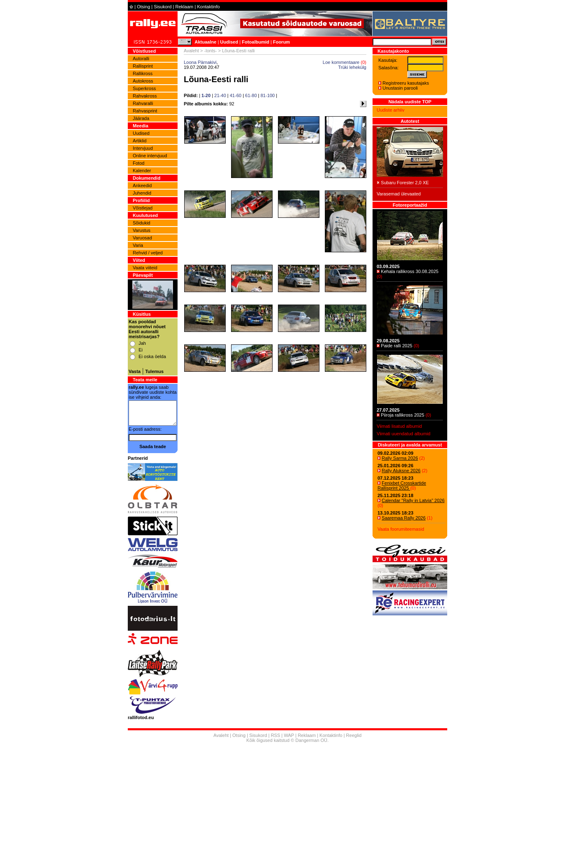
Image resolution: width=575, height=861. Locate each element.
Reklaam (184, 6)
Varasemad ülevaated (399, 193)
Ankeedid (142, 185)
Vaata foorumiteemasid (401, 529)
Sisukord (163, 6)
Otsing (143, 6)
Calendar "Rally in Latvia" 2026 (413, 500)
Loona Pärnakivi (200, 62)
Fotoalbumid (255, 41)
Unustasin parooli (400, 87)
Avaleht (191, 50)
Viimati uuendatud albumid (403, 433)
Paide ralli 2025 (396, 345)
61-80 (251, 95)
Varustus (142, 230)
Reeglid (353, 735)
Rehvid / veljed (148, 252)
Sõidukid (141, 222)
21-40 (220, 95)
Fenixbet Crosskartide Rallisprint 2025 (402, 485)
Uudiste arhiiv (390, 109)
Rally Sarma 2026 (400, 458)
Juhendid (142, 192)
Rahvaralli (143, 103)
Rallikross (143, 73)
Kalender (142, 170)
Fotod (138, 163)
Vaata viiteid (145, 267)
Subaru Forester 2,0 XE (405, 182)
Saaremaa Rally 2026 (404, 517)
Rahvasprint (145, 110)
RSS (275, 735)
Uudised (229, 41)
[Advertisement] (287, 803)
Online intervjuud (150, 155)
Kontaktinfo (208, 6)
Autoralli (141, 58)
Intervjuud (143, 148)
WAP (289, 735)
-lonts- (210, 50)
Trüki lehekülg (352, 67)
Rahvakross (145, 95)
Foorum (281, 41)
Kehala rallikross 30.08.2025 (410, 271)
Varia (138, 245)
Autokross (143, 80)
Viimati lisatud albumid (399, 426)
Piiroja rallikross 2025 (402, 414)
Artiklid (139, 140)
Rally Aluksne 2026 (401, 470)
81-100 (268, 95)
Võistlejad (143, 207)
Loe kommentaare (341, 62)
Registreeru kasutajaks (406, 82)
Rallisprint (143, 65)
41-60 (235, 95)
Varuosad (142, 237)
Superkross (144, 88)
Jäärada (141, 118)
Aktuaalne (206, 41)
